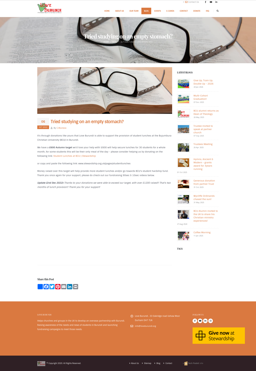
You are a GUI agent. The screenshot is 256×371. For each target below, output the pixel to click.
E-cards (170, 11)
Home (107, 11)
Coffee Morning (202, 232)
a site (192, 363)
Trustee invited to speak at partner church (203, 129)
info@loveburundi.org (146, 326)
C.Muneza (61, 128)
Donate (196, 11)
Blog (146, 11)
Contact (184, 11)
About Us (119, 11)
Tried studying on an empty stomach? (87, 121)
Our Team (133, 11)
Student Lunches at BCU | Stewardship (74, 155)
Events (157, 11)
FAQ (207, 11)
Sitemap (147, 363)
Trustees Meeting (203, 144)
